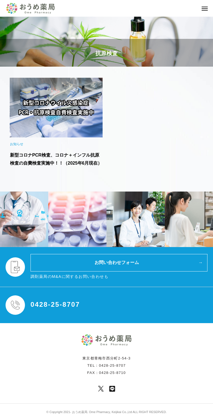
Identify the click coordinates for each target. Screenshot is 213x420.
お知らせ (16, 144)
